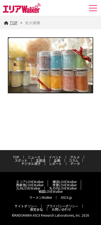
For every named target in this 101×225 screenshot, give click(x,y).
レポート (55, 163)
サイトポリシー (26, 206)
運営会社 (36, 209)
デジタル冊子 (31, 163)
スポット (21, 160)
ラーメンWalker (40, 197)
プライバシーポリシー (62, 206)
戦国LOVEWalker (51, 191)
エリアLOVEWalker (30, 181)
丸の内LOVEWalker (63, 188)
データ (75, 163)
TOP (11, 22)
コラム (73, 160)
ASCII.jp (66, 197)
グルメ (75, 157)
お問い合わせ (61, 209)
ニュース (34, 157)
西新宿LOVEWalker (30, 185)
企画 (57, 160)
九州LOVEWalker (28, 188)
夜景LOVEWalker (65, 185)
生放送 (41, 160)
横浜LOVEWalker (65, 181)
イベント (55, 157)
